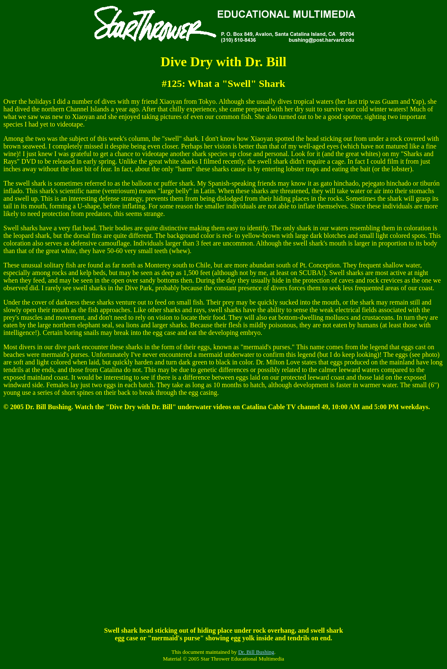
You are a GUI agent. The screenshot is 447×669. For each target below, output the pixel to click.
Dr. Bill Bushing (256, 652)
